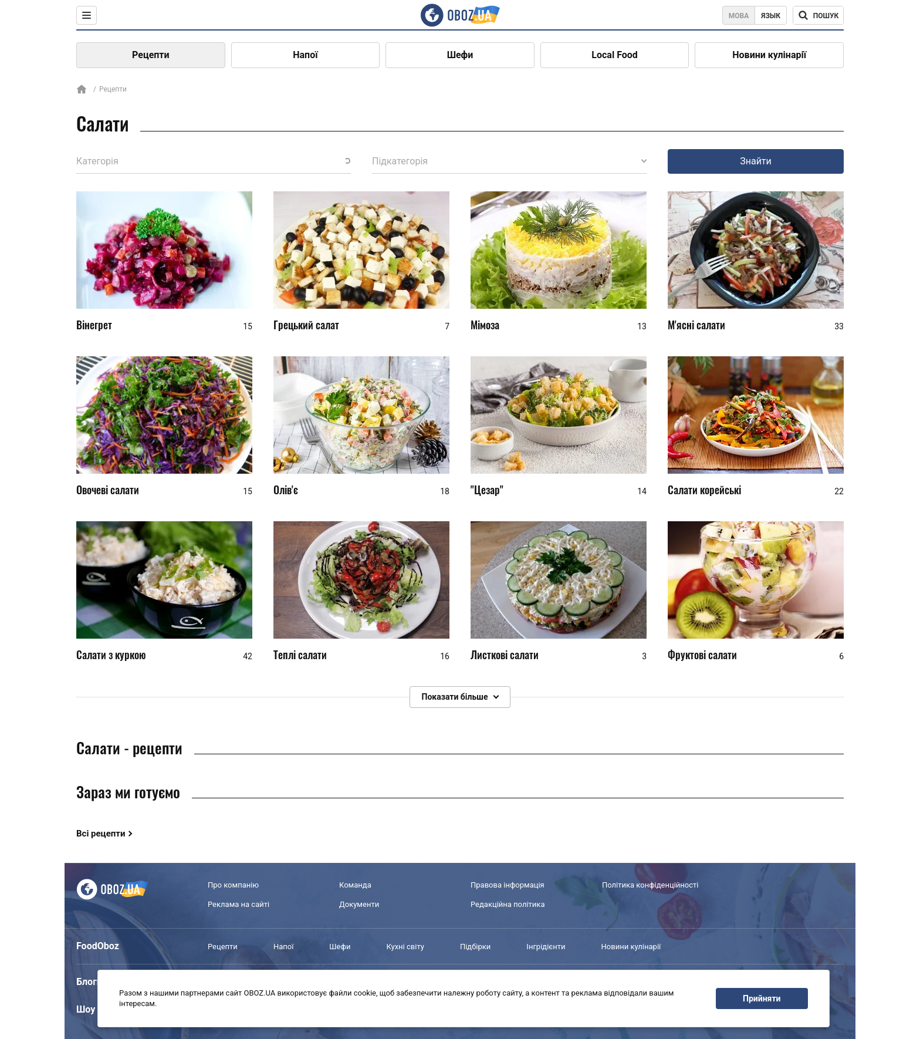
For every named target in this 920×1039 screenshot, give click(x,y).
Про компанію (233, 885)
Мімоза (485, 324)
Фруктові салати (702, 654)
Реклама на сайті (238, 904)
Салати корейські (704, 489)
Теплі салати (300, 654)
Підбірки (475, 946)
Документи (359, 904)
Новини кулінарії (769, 54)
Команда (355, 885)
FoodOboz (97, 946)
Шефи (460, 54)
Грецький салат (306, 324)
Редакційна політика (507, 904)
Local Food (614, 54)
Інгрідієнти (545, 946)
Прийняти (761, 998)
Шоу (85, 1009)
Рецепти (151, 54)
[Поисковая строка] (818, 15)
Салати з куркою (111, 654)
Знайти (756, 161)
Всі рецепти (101, 833)
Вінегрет (94, 324)
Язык (770, 16)
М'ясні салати (696, 324)
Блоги (89, 981)
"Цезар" (487, 489)
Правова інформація (507, 885)
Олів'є (285, 489)
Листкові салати (505, 654)
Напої (305, 54)
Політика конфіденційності (650, 885)
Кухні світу (405, 946)
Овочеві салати (107, 489)
